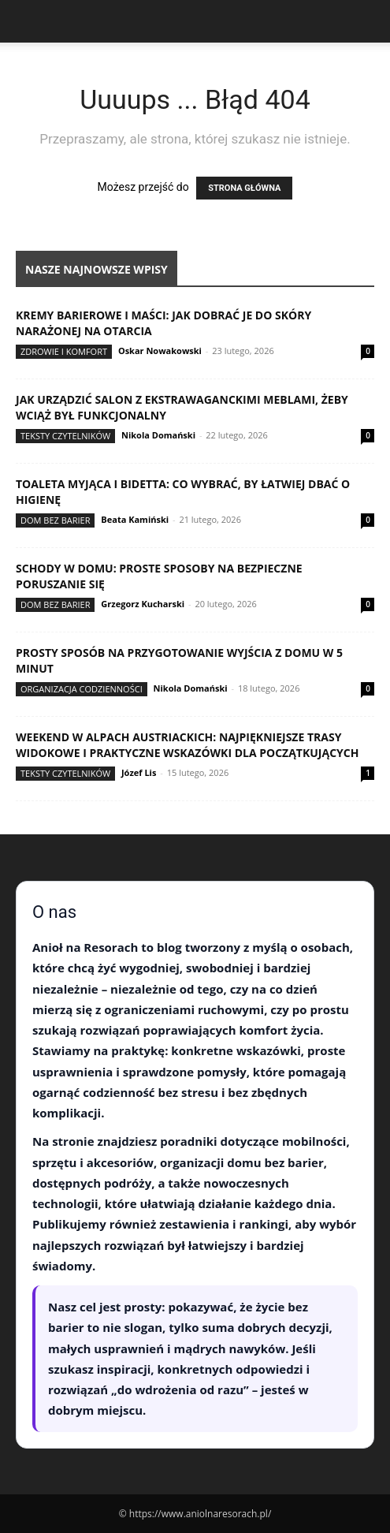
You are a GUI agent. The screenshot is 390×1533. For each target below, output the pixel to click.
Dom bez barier (55, 520)
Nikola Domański (158, 435)
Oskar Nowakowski (160, 350)
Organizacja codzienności (81, 689)
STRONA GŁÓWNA (244, 188)
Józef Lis (138, 772)
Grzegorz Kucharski (142, 604)
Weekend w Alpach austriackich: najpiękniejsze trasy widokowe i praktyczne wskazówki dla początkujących (187, 744)
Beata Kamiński (135, 519)
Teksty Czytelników (65, 436)
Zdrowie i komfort (63, 351)
